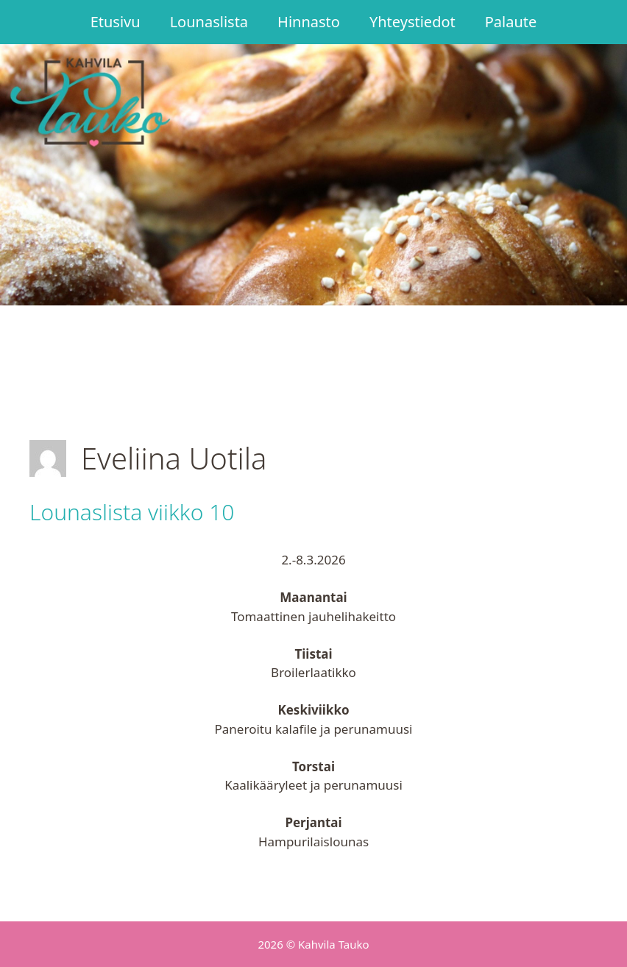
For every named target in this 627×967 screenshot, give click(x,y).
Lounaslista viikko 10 (131, 512)
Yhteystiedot (412, 22)
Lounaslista (209, 22)
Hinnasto (308, 22)
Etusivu (116, 22)
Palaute (511, 22)
